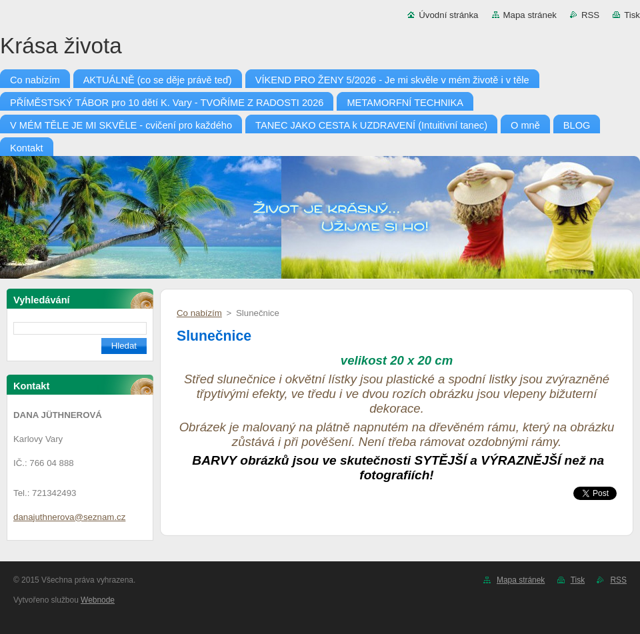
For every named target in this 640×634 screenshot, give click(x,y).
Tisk (632, 15)
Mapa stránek (530, 15)
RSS (590, 15)
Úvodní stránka (448, 15)
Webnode (98, 600)
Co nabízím (199, 313)
